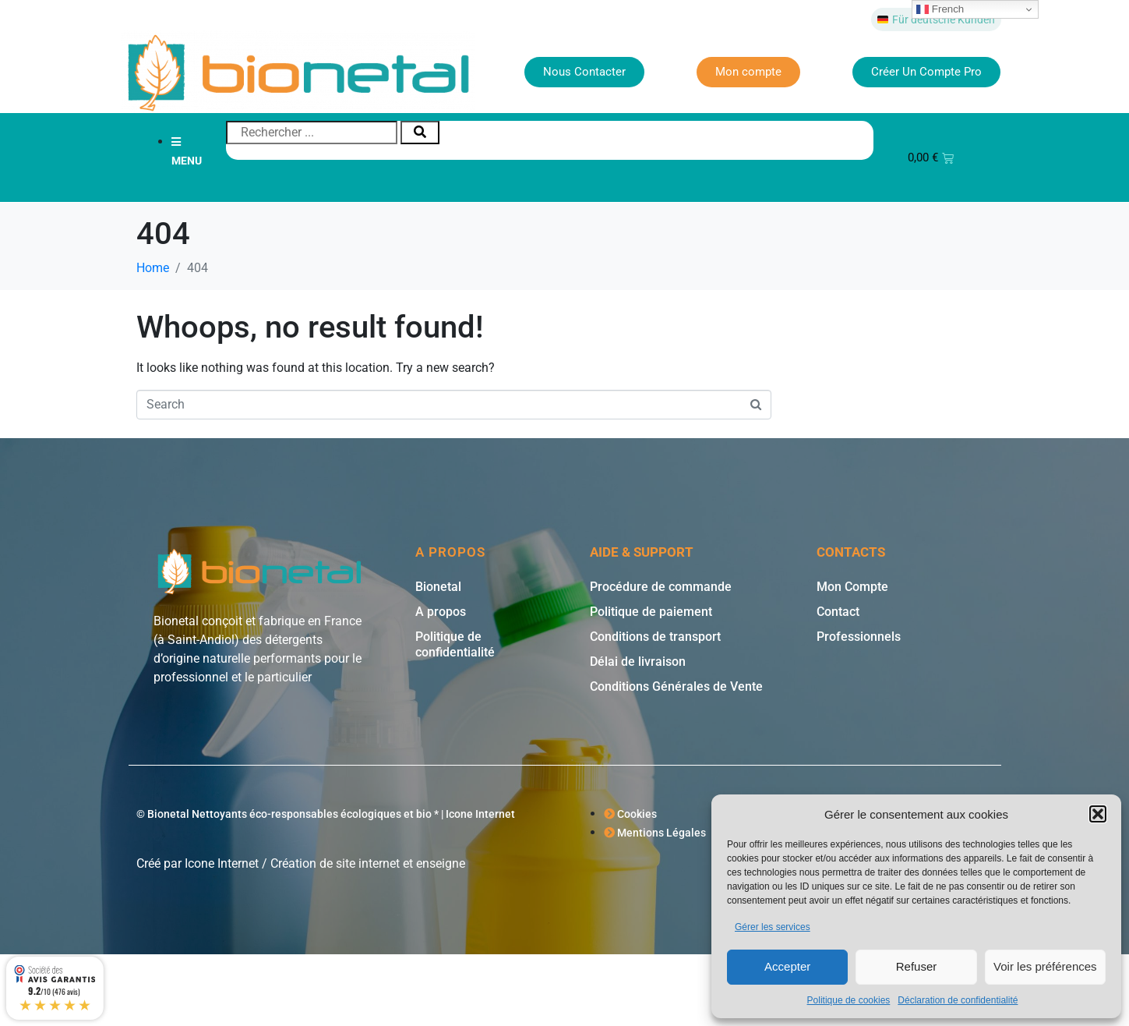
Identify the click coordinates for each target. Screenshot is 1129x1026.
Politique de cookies (849, 1000)
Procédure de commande (661, 586)
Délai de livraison (638, 661)
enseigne (440, 863)
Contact (838, 611)
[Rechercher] (419, 132)
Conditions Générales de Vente (676, 686)
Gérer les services (772, 927)
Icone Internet (222, 863)
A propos (440, 611)
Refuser (916, 966)
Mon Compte (852, 586)
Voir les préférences (1045, 966)
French (940, 9)
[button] (1098, 814)
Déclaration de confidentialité (958, 1000)
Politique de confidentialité (455, 644)
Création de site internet (335, 863)
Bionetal (438, 586)
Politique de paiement (651, 611)
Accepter (787, 966)
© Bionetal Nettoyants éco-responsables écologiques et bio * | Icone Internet (325, 814)
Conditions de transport (655, 636)
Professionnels (859, 636)
